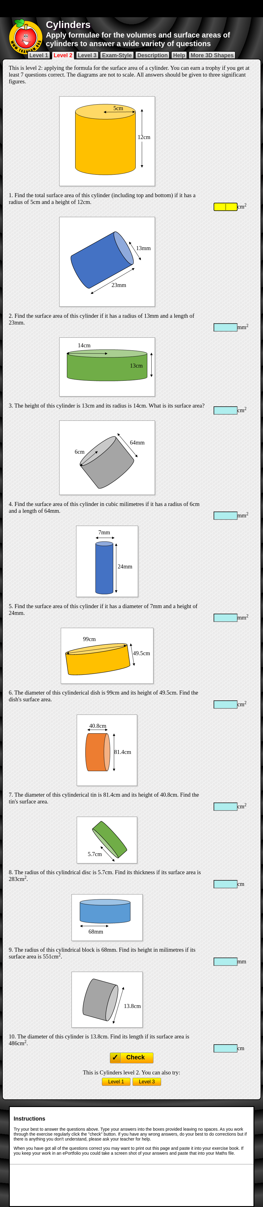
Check (135, 1057)
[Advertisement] (131, 8)
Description (152, 55)
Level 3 (87, 55)
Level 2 (63, 55)
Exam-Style (117, 55)
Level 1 (38, 55)
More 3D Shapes (212, 55)
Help (179, 55)
